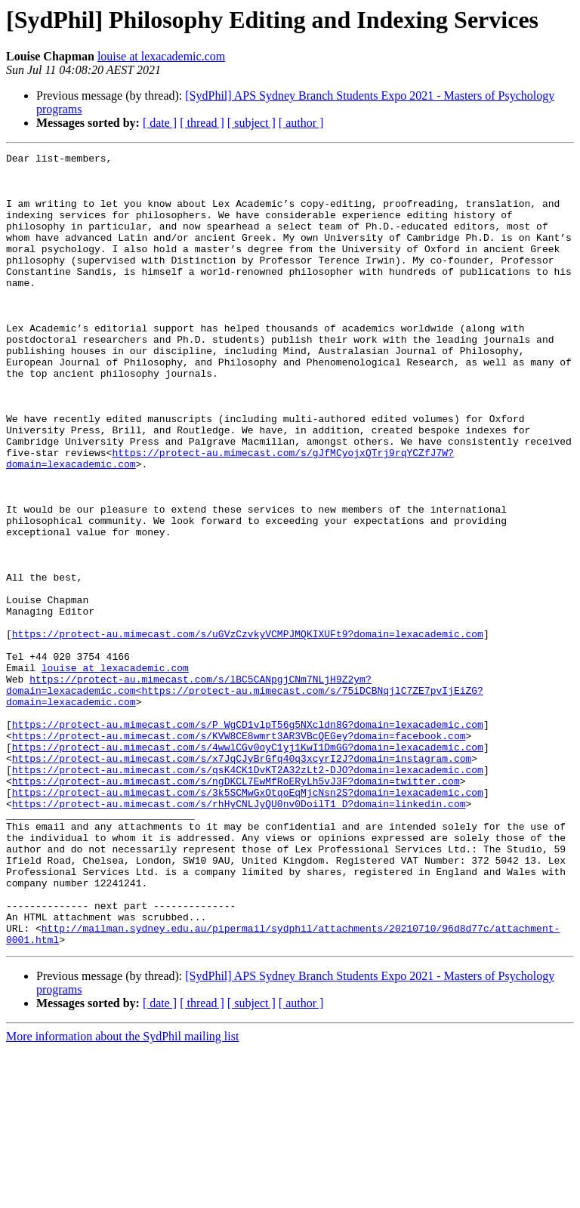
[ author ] (301, 122)
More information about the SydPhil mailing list (122, 1194)
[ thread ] (202, 122)
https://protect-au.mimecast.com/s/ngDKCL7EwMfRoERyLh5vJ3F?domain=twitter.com (236, 907)
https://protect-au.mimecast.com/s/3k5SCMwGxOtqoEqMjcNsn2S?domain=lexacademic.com (247, 921)
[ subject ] (251, 122)
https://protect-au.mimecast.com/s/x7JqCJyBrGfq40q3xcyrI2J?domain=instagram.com (241, 880)
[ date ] (160, 122)
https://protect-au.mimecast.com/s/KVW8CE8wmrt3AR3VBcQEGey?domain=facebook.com (239, 853)
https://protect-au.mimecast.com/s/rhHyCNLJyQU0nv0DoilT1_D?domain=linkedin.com (239, 934)
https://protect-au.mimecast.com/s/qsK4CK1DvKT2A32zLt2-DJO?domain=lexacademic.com (247, 894)
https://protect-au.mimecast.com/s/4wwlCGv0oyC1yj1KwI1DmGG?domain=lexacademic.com (247, 867)
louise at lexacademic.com (161, 56)
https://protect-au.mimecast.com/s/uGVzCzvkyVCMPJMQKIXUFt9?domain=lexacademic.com (247, 731)
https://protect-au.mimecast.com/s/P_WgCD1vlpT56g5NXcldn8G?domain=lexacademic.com (247, 839)
